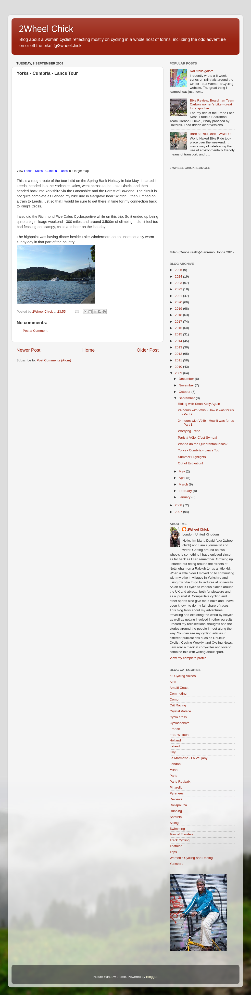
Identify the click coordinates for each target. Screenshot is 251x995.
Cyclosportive (179, 723)
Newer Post (28, 350)
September (187, 398)
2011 (179, 360)
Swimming (177, 828)
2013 (179, 347)
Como (174, 699)
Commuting (178, 693)
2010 (179, 367)
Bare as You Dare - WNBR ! (210, 134)
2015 (179, 334)
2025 (179, 270)
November (187, 385)
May (182, 471)
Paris (173, 776)
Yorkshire (176, 864)
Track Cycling (179, 840)
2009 (179, 373)
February (186, 491)
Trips (173, 852)
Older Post (148, 350)
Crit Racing (178, 705)
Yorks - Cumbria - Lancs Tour (199, 450)
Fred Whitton (179, 735)
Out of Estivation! (190, 463)
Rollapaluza (178, 805)
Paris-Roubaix (180, 781)
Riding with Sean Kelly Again (199, 404)
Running (176, 811)
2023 (179, 283)
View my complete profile (188, 658)
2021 (179, 296)
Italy (173, 752)
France (175, 729)
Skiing (174, 823)
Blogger (151, 977)
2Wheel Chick (46, 29)
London (175, 764)
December (187, 379)
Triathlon (176, 846)
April (182, 478)
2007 (179, 512)
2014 (179, 341)
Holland (175, 740)
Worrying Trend (189, 431)
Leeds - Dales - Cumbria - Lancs (46, 171)
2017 (179, 321)
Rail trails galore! (202, 71)
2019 (179, 308)
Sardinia (176, 817)
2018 (179, 315)
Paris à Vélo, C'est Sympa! (197, 437)
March (184, 484)
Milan (173, 770)
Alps (173, 682)
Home (88, 350)
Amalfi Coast (179, 687)
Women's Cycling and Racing (191, 858)
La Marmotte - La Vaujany (188, 758)
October (185, 392)
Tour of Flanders (182, 834)
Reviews (176, 799)
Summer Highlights (192, 457)
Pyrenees (177, 793)
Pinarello (176, 787)
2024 (179, 276)
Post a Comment (35, 330)
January (185, 497)
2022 (179, 289)
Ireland (175, 746)
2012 (179, 354)
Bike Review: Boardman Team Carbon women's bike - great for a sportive (212, 104)
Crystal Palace (180, 711)
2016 (179, 328)
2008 (179, 505)
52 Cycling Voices (183, 676)
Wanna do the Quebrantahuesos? (202, 444)
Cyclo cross (178, 717)
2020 (179, 302)
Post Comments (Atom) (54, 360)
